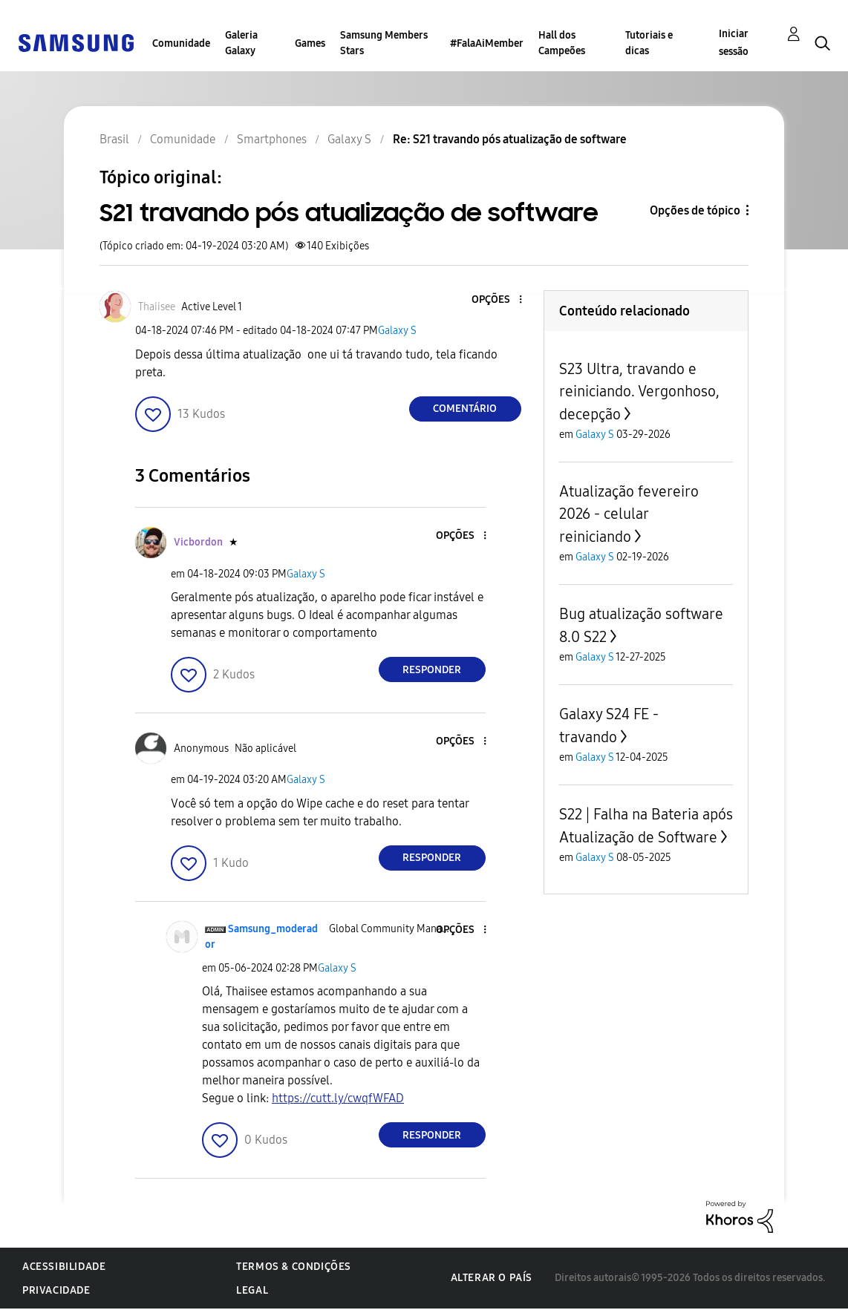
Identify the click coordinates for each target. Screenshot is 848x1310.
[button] (495, 300)
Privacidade (56, 1290)
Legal (252, 1290)
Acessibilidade (63, 1266)
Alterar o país (491, 1277)
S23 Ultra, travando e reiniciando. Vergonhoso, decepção (639, 391)
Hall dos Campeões (561, 43)
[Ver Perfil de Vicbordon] (198, 542)
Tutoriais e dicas (649, 43)
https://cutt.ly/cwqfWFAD (338, 1098)
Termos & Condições (293, 1266)
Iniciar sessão (733, 42)
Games (310, 43)
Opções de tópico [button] (695, 210)
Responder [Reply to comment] (431, 670)
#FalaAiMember (487, 43)
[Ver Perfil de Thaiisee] (156, 307)
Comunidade (181, 43)
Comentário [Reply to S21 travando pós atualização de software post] (465, 408)
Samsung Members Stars (384, 43)
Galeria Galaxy (241, 43)
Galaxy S (397, 330)
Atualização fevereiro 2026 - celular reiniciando (629, 514)
